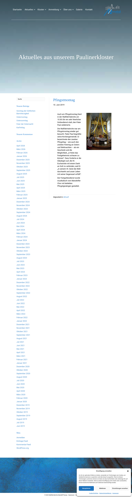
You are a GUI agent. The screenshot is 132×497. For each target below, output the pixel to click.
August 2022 (21, 296)
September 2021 (23, 335)
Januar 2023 (21, 279)
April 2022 (20, 310)
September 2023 (23, 254)
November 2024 (23, 205)
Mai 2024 (20, 226)
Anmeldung (53, 9)
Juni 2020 (20, 384)
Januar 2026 (21, 156)
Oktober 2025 (22, 167)
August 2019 (21, 419)
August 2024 (21, 216)
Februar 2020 (21, 398)
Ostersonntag (22, 120)
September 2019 (23, 415)
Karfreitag (20, 127)
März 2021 (20, 356)
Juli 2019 (20, 422)
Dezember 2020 (22, 366)
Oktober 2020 (22, 370)
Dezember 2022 (22, 282)
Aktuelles (29, 9)
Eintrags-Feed (22, 441)
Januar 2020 (21, 401)
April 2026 (20, 146)
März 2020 (20, 394)
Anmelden (20, 437)
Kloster (41, 9)
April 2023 (20, 272)
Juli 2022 (20, 300)
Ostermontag (21, 117)
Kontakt (89, 9)
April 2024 (20, 230)
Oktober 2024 (22, 209)
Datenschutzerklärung (105, 493)
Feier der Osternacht (24, 124)
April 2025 (20, 188)
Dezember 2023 (22, 244)
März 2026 (20, 149)
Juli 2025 (20, 177)
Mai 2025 (20, 184)
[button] (128, 471)
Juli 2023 (20, 261)
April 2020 (20, 391)
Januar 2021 (21, 363)
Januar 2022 (21, 321)
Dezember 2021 (22, 324)
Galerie (79, 9)
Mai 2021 (20, 349)
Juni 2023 (20, 265)
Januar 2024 (21, 240)
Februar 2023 (21, 275)
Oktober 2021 (22, 331)
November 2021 (23, 328)
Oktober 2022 (22, 289)
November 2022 (23, 286)
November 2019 (23, 408)
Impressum (115, 493)
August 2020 (21, 377)
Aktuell (66, 197)
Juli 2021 (20, 342)
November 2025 (23, 163)
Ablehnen (102, 488)
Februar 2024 (21, 237)
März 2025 (20, 191)
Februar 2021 (21, 359)
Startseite (17, 9)
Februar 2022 (21, 317)
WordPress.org (22, 448)
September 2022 (23, 293)
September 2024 (23, 212)
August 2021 (21, 338)
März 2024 (20, 233)
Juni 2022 (20, 303)
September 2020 (23, 373)
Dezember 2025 (22, 160)
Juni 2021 (20, 345)
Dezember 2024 (22, 202)
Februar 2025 (21, 195)
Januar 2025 (21, 198)
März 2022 (20, 314)
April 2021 (20, 352)
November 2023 (23, 247)
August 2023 (21, 258)
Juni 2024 (20, 223)
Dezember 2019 (22, 405)
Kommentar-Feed (23, 444)
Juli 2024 (20, 219)
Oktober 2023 (22, 251)
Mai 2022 (20, 307)
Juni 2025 (20, 181)
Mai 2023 (20, 268)
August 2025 (21, 174)
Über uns (67, 9)
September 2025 (23, 170)
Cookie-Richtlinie (93, 493)
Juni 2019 (20, 426)
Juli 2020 (20, 380)
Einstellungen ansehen (120, 488)
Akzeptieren (86, 488)
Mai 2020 (20, 387)
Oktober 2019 (22, 412)
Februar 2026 (21, 153)
